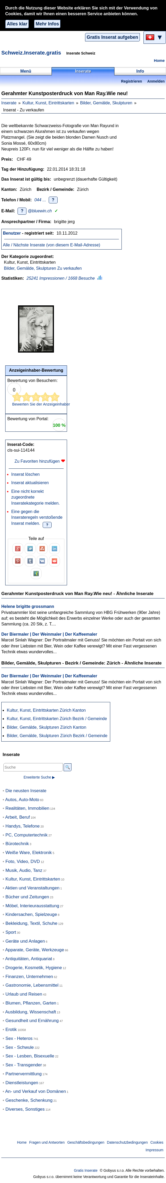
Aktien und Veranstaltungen (32, 887)
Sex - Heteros (19, 1038)
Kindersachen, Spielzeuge (31, 914)
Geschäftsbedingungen (85, 1142)
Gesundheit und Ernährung (32, 1020)
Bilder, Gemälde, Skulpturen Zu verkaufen (43, 268)
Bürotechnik (17, 843)
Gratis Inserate (85, 1171)
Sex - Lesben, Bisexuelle (29, 1056)
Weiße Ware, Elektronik (28, 852)
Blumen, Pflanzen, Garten (30, 1003)
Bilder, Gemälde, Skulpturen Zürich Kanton (46, 727)
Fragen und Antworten (47, 1142)
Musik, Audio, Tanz (23, 870)
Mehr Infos (47, 23)
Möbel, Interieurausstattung (32, 905)
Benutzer (12, 233)
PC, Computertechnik (26, 835)
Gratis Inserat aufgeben (112, 37)
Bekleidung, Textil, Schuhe (31, 923)
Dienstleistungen (21, 1082)
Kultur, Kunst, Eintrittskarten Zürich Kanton (46, 710)
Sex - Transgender (23, 1064)
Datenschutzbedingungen (127, 1142)
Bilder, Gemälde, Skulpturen (106, 103)
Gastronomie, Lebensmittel (32, 985)
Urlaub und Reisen (23, 994)
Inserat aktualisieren (30, 482)
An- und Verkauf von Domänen (35, 1091)
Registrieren (131, 81)
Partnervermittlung (23, 1073)
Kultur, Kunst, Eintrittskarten (48, 103)
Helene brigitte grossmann (27, 606)
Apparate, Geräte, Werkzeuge (34, 949)
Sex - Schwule (19, 1047)
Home (159, 60)
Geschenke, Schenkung (29, 1100)
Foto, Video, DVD (22, 861)
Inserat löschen (25, 474)
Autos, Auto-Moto (22, 799)
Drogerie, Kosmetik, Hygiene (33, 967)
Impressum (154, 1150)
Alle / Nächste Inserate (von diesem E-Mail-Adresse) (51, 245)
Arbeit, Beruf (17, 817)
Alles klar (17, 23)
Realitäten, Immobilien (27, 808)
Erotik (11, 1029)
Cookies (156, 1142)
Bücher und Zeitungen (27, 896)
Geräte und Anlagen (25, 941)
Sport (10, 932)
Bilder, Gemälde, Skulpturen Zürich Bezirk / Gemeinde (57, 735)
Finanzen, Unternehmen (29, 976)
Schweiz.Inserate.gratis (31, 53)
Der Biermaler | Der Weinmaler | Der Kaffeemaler (49, 634)
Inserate (8, 103)
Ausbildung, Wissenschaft (30, 1011)
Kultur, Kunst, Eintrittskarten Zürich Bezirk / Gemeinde (57, 718)
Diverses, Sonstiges (25, 1109)
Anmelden (156, 81)
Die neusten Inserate (25, 790)
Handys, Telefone (22, 826)
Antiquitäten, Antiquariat (28, 958)
